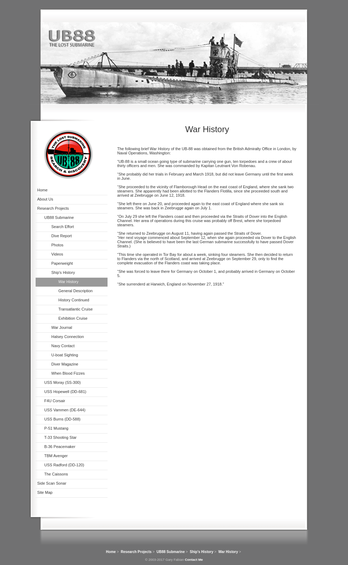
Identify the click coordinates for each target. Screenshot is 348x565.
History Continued (74, 300)
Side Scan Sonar (52, 483)
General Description (76, 291)
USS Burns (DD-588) (62, 419)
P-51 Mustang (56, 428)
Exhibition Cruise (73, 318)
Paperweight (62, 263)
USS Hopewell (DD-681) (65, 391)
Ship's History (63, 272)
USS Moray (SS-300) (62, 382)
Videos (57, 254)
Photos (57, 245)
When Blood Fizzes (68, 373)
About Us (45, 199)
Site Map (45, 492)
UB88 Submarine (59, 217)
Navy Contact (63, 346)
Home (42, 190)
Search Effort (62, 227)
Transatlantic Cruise (76, 309)
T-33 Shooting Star (60, 437)
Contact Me (194, 559)
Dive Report (61, 236)
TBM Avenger (56, 456)
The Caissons (56, 474)
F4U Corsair (54, 401)
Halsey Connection (67, 336)
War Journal (61, 327)
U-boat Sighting (64, 355)
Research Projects (53, 208)
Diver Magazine (64, 364)
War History (69, 282)
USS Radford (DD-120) (64, 465)
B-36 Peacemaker (59, 446)
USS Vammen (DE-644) (65, 410)
